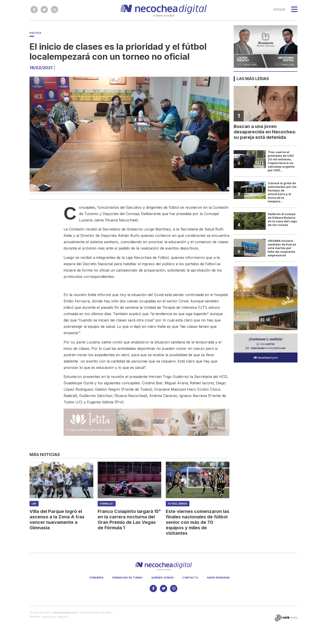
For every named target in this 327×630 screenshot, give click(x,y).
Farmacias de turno (127, 577)
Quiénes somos (162, 577)
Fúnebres (96, 577)
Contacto (190, 577)
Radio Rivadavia (218, 577)
